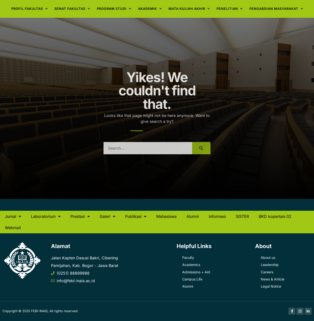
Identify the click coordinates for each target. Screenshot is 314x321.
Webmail (13, 227)
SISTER (242, 216)
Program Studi (114, 9)
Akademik (150, 9)
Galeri (107, 216)
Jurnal (13, 216)
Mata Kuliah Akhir (189, 9)
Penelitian (230, 9)
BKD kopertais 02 (275, 216)
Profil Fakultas (29, 9)
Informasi (217, 216)
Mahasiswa (166, 216)
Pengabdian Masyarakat (276, 9)
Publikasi (135, 216)
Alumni (192, 216)
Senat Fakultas (72, 9)
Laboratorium (46, 216)
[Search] (201, 152)
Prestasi (80, 216)
